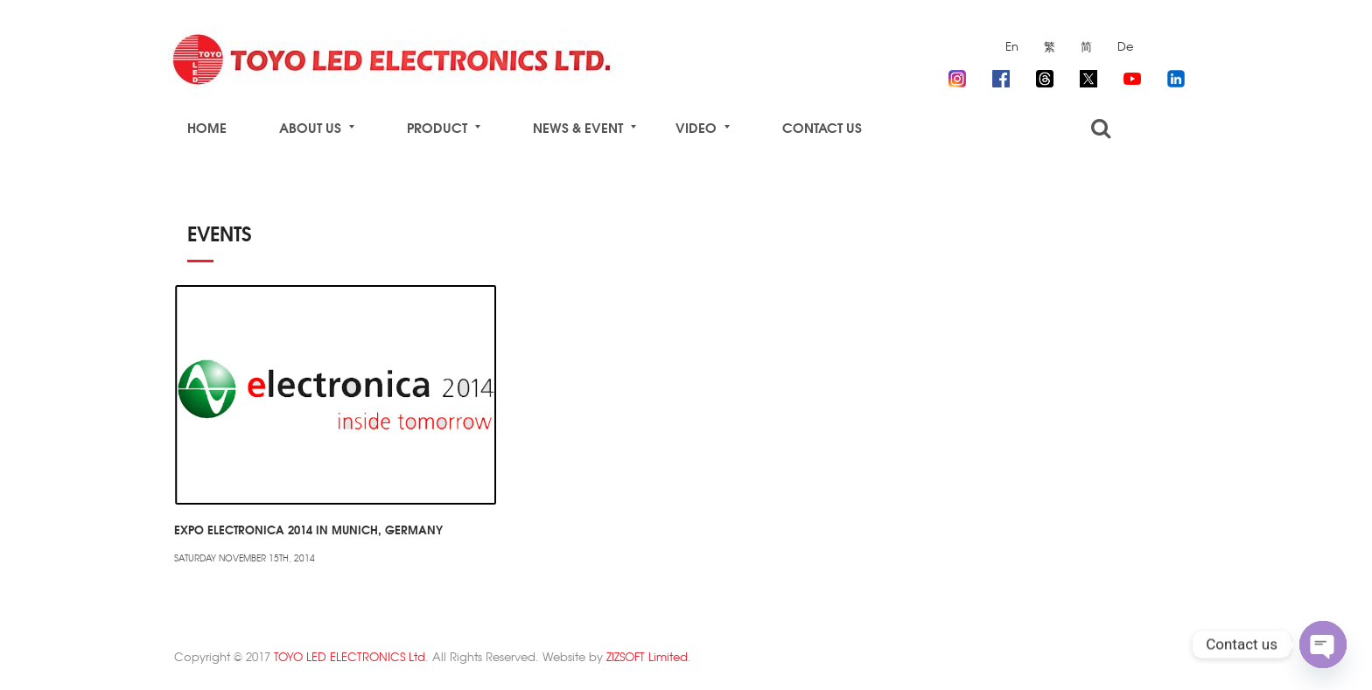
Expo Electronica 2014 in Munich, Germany (308, 529)
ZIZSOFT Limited (647, 656)
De (1125, 46)
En (1011, 46)
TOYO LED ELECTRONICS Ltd (349, 656)
